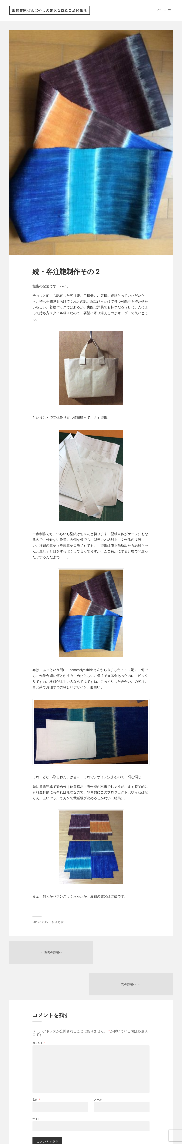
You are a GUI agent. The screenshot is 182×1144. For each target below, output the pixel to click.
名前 (36, 1068)
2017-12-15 (40, 922)
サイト (36, 1087)
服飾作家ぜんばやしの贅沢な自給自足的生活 (50, 10)
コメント (39, 1012)
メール (99, 1068)
